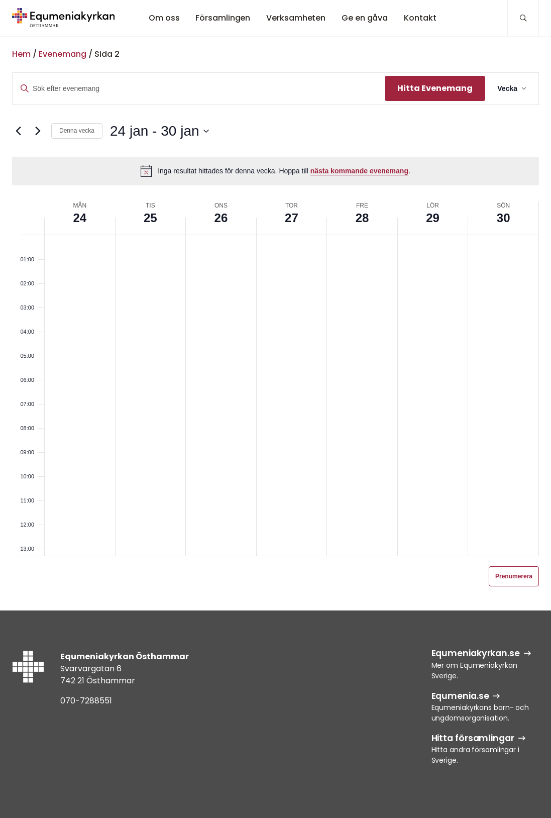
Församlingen (222, 18)
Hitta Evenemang (435, 88)
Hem (21, 54)
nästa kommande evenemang (359, 171)
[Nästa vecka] (38, 131)
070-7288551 (86, 700)
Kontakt (420, 18)
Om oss (164, 18)
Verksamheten (295, 18)
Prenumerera (513, 576)
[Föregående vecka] (18, 131)
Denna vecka (76, 130)
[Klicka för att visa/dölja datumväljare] (159, 131)
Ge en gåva (365, 18)
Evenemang (62, 54)
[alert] (275, 171)
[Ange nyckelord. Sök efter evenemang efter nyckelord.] (199, 89)
